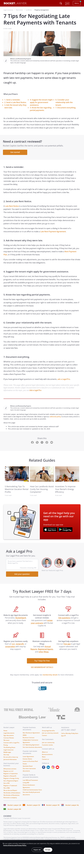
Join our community (48, 744)
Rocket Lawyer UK (14, 806)
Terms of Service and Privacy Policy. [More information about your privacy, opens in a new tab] (14, 845)
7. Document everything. (65, 107)
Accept (47, 850)
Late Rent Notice (12, 207)
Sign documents (9, 737)
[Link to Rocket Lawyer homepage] (15, 3)
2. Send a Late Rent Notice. (15, 102)
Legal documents (9, 734)
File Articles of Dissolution (12, 796)
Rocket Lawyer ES (33, 806)
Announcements (47, 756)
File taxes (6, 741)
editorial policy (55, 418)
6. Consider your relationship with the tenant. (64, 102)
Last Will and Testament (30, 781)
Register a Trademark (10, 787)
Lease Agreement (28, 758)
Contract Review (9, 739)
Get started (15, 153)
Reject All (37, 850)
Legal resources (8, 751)
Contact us (45, 760)
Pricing (6, 746)
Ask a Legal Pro (35, 391)
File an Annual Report (10, 791)
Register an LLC (8, 772)
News (44, 758)
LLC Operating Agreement (31, 746)
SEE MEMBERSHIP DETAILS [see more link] (42, 668)
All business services (10, 770)
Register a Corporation (11, 775)
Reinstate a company (10, 799)
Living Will (26, 784)
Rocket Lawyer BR (14, 810)
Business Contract (28, 739)
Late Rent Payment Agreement (53, 233)
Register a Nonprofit (10, 777)
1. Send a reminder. (12, 100)
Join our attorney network (50, 734)
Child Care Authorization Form (32, 791)
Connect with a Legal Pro (11, 744)
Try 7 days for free (42, 662)
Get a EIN (6, 784)
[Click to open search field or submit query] (61, 3)
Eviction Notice (27, 760)
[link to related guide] (17, 475)
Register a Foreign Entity (11, 779)
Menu (77, 3)
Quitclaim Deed (27, 767)
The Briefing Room (9, 749)
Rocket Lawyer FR (52, 806)
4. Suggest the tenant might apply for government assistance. (41, 102)
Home (5, 732)
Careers (44, 737)
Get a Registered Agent (11, 782)
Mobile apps (7, 753)
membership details (50, 676)
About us (45, 753)
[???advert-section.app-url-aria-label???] (50, 530)
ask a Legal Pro (64, 380)
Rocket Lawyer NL (72, 806)
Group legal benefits (48, 732)
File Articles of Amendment (12, 794)
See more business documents (32, 748)
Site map (6, 756)
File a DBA (7, 789)
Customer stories (47, 746)
